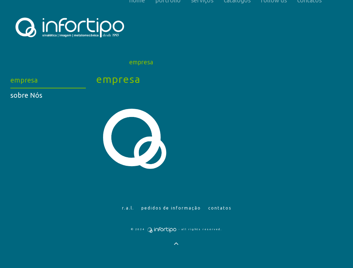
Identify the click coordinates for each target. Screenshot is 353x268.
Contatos (219, 208)
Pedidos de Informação (171, 208)
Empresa (141, 61)
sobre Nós (26, 95)
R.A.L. (128, 208)
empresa (24, 80)
